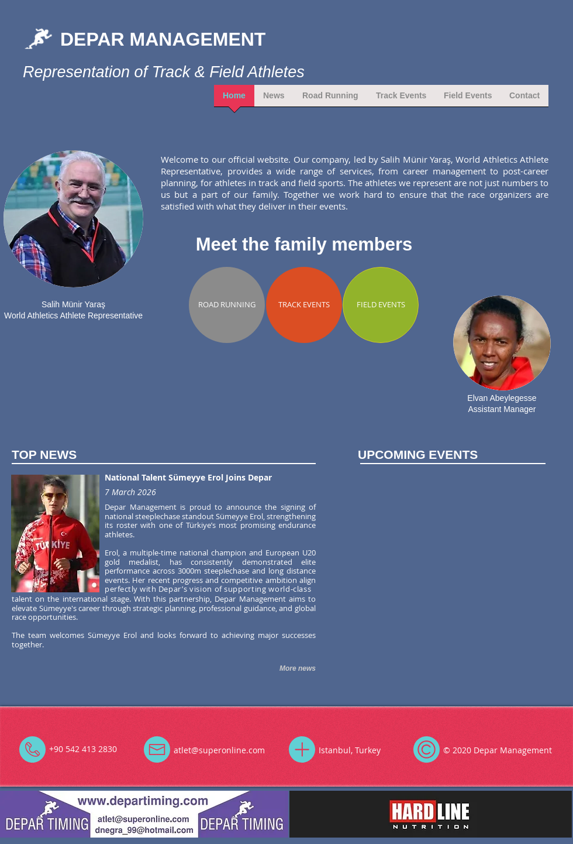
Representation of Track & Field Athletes (164, 72)
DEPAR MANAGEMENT (162, 39)
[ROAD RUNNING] (227, 305)
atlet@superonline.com (219, 750)
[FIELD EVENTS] (381, 305)
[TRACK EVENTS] (304, 305)
